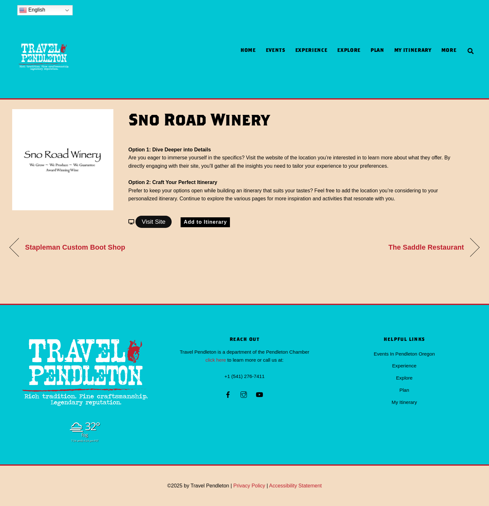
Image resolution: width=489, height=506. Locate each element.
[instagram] (243, 394)
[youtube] (259, 394)
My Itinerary (412, 51)
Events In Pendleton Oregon (404, 354)
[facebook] (228, 394)
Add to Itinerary (205, 222)
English (32, 10)
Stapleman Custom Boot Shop (75, 247)
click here (215, 360)
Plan (377, 51)
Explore (348, 51)
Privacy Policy (249, 485)
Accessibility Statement (295, 485)
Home (248, 51)
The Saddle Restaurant (426, 247)
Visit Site (153, 221)
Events (275, 51)
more (449, 51)
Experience (311, 51)
